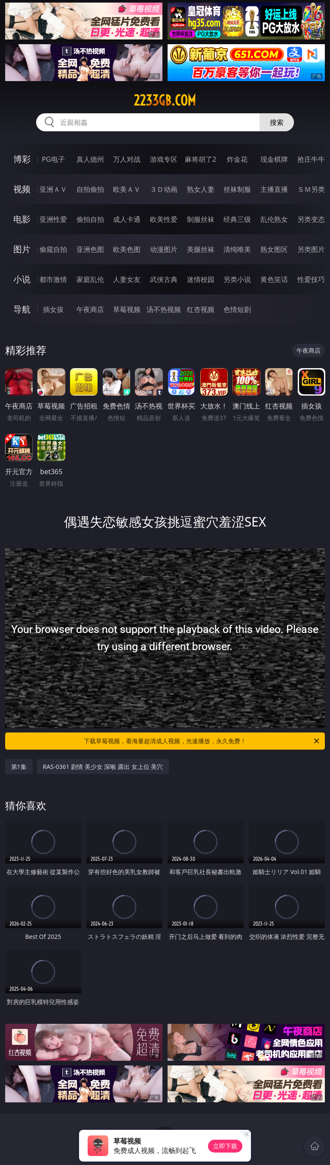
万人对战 (127, 159)
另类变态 (311, 219)
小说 (22, 279)
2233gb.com (165, 100)
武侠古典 (163, 279)
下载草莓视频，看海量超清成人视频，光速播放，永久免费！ (202, 741)
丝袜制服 (237, 189)
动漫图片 (163, 249)
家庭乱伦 (90, 279)
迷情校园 (200, 279)
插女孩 (53, 309)
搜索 (277, 122)
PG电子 (53, 159)
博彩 (22, 159)
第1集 (19, 767)
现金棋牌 (274, 159)
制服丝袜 (200, 219)
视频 (22, 189)
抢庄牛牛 (311, 159)
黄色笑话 (274, 279)
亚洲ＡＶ (53, 189)
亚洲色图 (90, 249)
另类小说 (237, 279)
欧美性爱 (163, 219)
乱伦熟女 (274, 219)
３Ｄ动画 (163, 189)
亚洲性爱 (53, 219)
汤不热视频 (164, 309)
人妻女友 (127, 279)
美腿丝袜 (200, 249)
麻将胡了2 (200, 159)
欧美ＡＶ (127, 189)
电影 (22, 219)
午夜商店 (90, 309)
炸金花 (237, 159)
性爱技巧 (311, 279)
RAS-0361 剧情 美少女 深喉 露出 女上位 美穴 (103, 767)
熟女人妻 (200, 189)
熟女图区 (274, 249)
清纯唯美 (237, 249)
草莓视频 (127, 309)
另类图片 (311, 249)
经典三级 (237, 219)
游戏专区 (163, 159)
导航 (22, 309)
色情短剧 (237, 309)
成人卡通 (127, 219)
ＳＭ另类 (311, 189)
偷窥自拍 (53, 249)
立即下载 (225, 1146)
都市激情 (53, 279)
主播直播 (274, 189)
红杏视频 (200, 309)
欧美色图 (127, 249)
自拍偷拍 (90, 189)
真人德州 (90, 159)
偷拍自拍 (90, 219)
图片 (22, 249)
